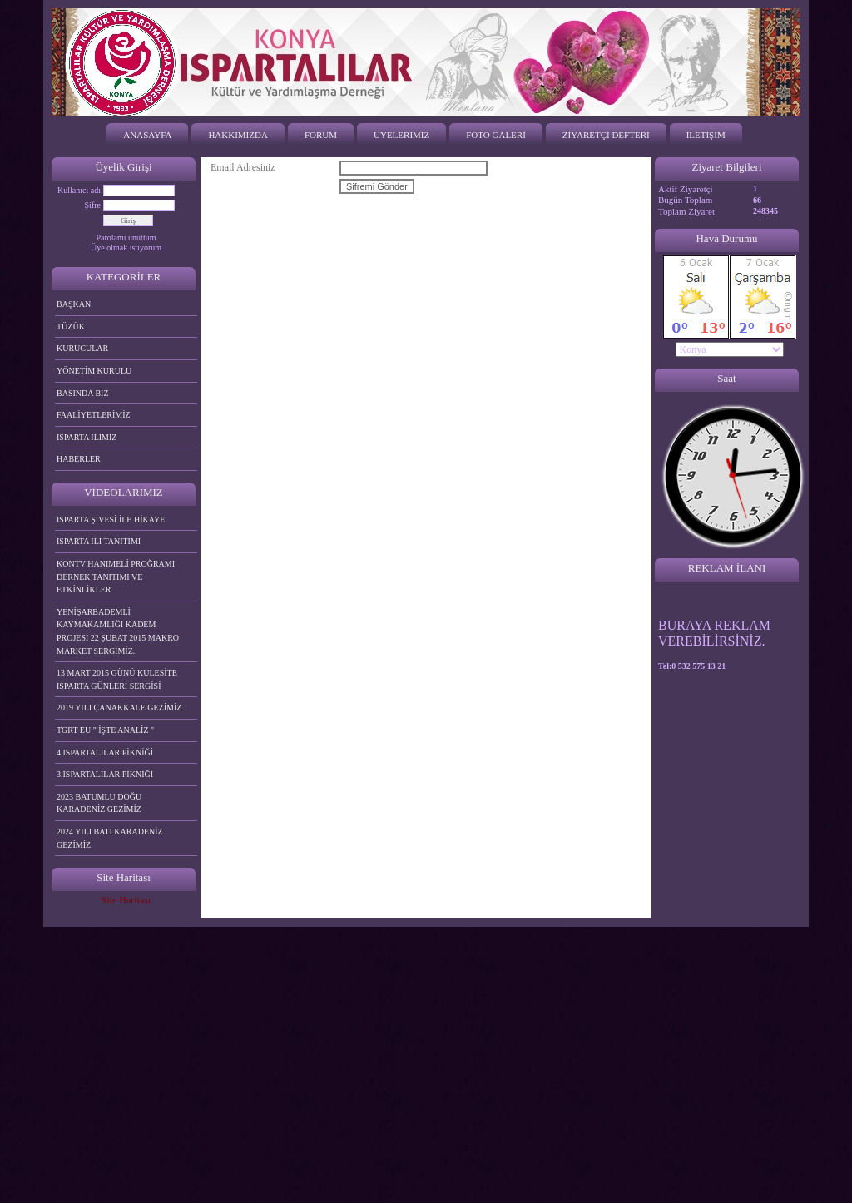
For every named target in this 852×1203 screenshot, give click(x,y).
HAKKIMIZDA (238, 135)
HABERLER (79, 458)
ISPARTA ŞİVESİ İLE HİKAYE (111, 519)
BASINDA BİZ (83, 393)
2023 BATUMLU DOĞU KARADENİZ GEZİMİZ (99, 803)
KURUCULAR (82, 348)
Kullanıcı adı (79, 190)
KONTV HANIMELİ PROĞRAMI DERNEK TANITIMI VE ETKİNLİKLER (116, 576)
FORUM (321, 135)
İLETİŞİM (706, 135)
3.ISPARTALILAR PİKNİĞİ (105, 774)
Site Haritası (126, 900)
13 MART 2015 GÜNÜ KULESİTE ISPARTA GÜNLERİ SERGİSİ (117, 679)
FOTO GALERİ (496, 135)
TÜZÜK (71, 326)
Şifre (93, 205)
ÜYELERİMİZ (401, 135)
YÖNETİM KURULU (94, 370)
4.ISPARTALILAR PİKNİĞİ (105, 752)
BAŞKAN (74, 304)
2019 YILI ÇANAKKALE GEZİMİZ (119, 707)
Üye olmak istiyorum (126, 247)
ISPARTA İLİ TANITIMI (99, 541)
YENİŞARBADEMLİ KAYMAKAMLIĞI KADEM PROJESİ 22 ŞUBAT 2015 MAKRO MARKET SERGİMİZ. (118, 631)
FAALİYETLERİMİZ (94, 414)
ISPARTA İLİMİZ (86, 437)
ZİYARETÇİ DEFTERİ (606, 135)
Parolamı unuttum (126, 237)
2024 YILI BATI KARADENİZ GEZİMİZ (110, 838)
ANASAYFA (147, 135)
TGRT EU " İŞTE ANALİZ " (105, 730)
